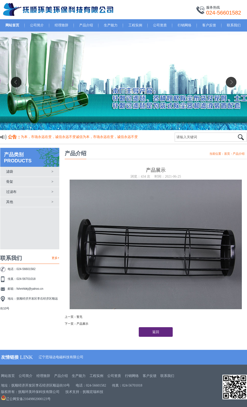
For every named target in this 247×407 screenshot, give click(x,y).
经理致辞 (61, 25)
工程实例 (135, 25)
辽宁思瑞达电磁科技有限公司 (61, 357)
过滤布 (11, 192)
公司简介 (37, 25)
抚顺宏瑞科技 (93, 392)
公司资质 (160, 25)
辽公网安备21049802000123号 (26, 399)
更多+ (55, 258)
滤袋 (9, 171)
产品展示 (82, 323)
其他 (9, 202)
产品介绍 (86, 25)
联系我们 (234, 25)
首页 (227, 153)
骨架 (9, 182)
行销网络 (184, 25)
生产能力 (111, 25)
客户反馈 (209, 25)
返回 (155, 332)
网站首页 (12, 25)
